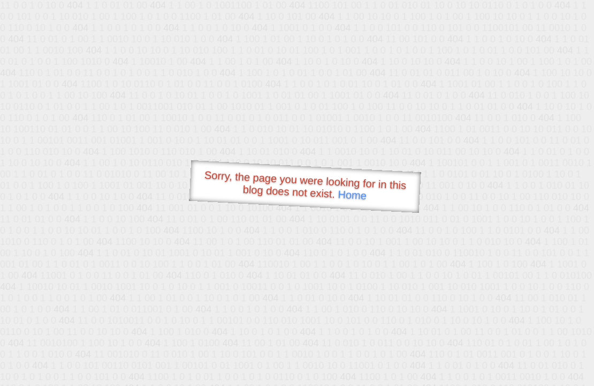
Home (352, 195)
